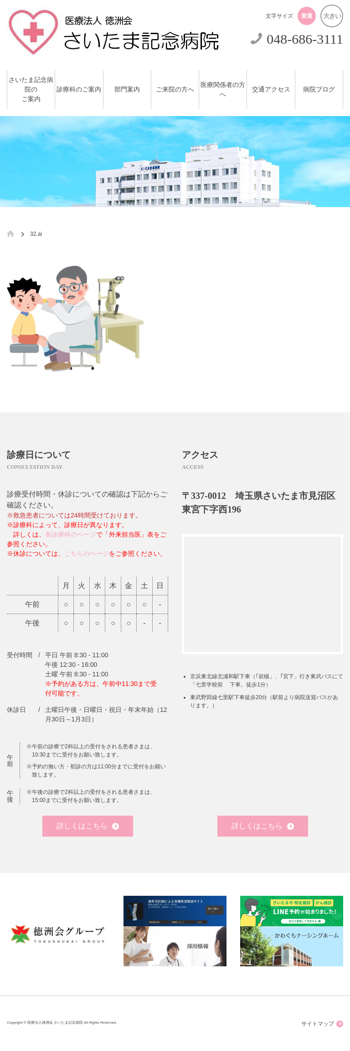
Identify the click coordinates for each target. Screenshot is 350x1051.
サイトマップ (322, 1024)
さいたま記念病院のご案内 (31, 89)
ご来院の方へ (175, 89)
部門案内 (127, 89)
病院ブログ (319, 89)
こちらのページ (86, 553)
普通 (306, 16)
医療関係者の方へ (223, 89)
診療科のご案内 (79, 89)
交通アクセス (271, 89)
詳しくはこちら (88, 826)
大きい (332, 16)
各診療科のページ (70, 534)
